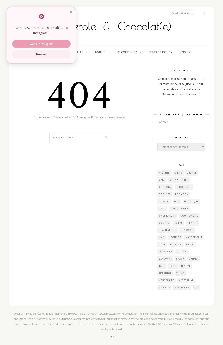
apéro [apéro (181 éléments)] (178, 172)
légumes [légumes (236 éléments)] (175, 237)
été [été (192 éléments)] (196, 287)
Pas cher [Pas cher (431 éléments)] (176, 244)
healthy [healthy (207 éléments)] (193, 222)
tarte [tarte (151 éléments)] (172, 265)
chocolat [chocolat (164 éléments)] (165, 187)
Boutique (102, 52)
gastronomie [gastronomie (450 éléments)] (179, 208)
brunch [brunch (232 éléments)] (192, 172)
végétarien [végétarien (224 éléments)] (181, 287)
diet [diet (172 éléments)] (177, 201)
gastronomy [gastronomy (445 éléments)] (167, 215)
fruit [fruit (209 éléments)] (162, 208)
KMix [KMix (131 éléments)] (162, 237)
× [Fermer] (70, 12)
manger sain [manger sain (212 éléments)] (194, 237)
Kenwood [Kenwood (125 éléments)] (187, 230)
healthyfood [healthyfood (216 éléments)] (167, 230)
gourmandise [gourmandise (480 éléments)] (189, 215)
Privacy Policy (160, 52)
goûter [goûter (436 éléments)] (164, 222)
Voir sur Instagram (41, 44)
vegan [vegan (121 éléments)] (180, 273)
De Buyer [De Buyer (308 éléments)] (165, 194)
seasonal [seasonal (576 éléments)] (165, 258)
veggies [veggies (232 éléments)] (164, 287)
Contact (162, 122)
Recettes (76, 52)
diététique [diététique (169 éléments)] (191, 201)
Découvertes (127, 52)
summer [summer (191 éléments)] (194, 258)
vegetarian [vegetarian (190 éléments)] (186, 280)
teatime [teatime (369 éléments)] (186, 265)
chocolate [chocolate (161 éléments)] (184, 187)
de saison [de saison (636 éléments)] (181, 194)
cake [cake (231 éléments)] (162, 179)
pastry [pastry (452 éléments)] (190, 244)
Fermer (41, 54)
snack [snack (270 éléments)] (180, 258)
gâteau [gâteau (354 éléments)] (178, 222)
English (186, 52)
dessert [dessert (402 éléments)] (164, 201)
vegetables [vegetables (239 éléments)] (166, 280)
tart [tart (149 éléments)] (162, 265)
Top (111, 336)
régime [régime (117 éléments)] (181, 251)
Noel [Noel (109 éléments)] (162, 244)
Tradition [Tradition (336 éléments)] (165, 273)
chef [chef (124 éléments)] (185, 179)
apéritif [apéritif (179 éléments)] (164, 172)
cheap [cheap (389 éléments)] (174, 179)
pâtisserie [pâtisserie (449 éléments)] (165, 251)
